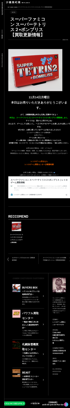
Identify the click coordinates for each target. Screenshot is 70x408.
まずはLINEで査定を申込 (13, 403)
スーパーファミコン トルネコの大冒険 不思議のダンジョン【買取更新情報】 (54, 259)
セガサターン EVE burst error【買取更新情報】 (23, 259)
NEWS (13, 12)
